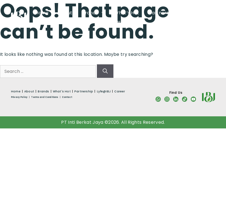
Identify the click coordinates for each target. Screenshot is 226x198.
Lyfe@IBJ (196, 13)
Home (41, 13)
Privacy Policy (19, 97)
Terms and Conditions (44, 97)
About (65, 13)
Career (121, 22)
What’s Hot (126, 13)
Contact (67, 97)
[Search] (105, 71)
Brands (93, 12)
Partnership (162, 13)
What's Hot (62, 91)
